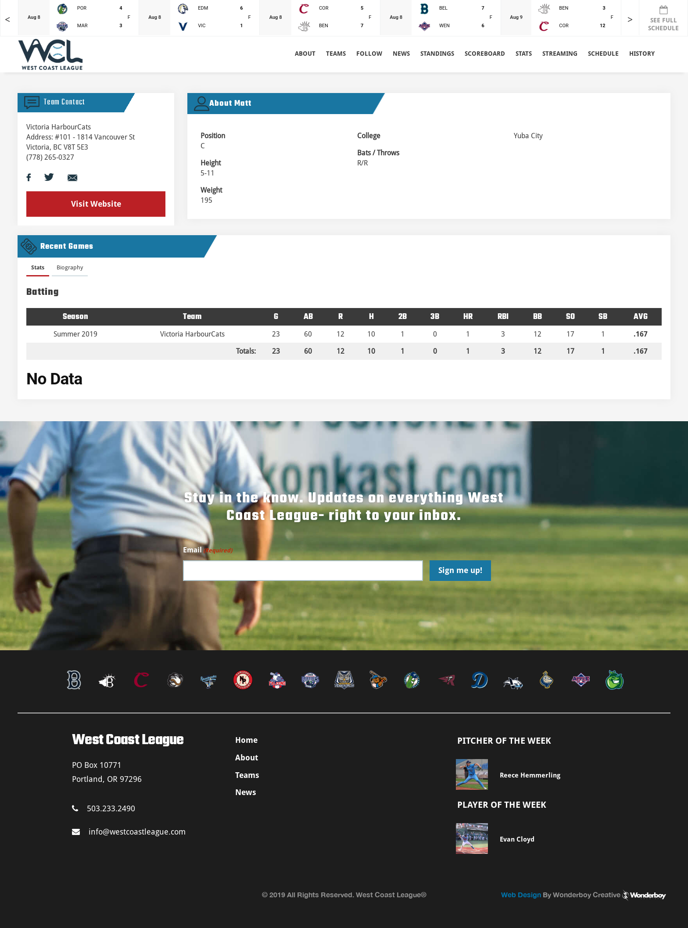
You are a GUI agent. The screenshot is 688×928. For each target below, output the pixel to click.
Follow (369, 53)
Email (207, 550)
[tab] (37, 269)
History (642, 53)
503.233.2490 (103, 808)
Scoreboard (485, 53)
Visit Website (96, 203)
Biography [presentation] (70, 267)
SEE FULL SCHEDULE (663, 18)
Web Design (521, 894)
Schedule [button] (603, 53)
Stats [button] (524, 53)
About (305, 53)
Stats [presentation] (37, 267)
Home (246, 740)
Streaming (559, 53)
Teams (247, 775)
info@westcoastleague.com (129, 831)
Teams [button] (336, 53)
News (401, 53)
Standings (437, 53)
